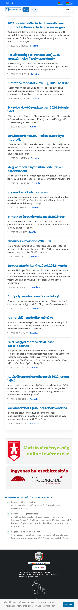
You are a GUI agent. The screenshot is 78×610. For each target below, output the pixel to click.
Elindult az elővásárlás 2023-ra (29, 241)
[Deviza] (69, 3)
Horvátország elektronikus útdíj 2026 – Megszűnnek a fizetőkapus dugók (34, 57)
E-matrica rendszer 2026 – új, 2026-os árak (37, 83)
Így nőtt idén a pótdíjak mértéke (30, 318)
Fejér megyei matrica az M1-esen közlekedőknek (30, 344)
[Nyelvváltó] (60, 3)
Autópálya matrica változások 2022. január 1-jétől (38, 379)
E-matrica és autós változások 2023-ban (36, 217)
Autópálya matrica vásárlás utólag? (33, 296)
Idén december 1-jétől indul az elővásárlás (37, 408)
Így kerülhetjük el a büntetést (28, 192)
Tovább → (35, 45)
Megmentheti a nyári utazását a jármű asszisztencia (35, 169)
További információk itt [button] (44, 606)
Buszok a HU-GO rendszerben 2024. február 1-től (38, 109)
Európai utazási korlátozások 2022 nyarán (37, 265)
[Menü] (68, 9)
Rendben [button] (68, 604)
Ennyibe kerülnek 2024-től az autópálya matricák (35, 138)
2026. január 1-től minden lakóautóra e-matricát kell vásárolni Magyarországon (36, 25)
